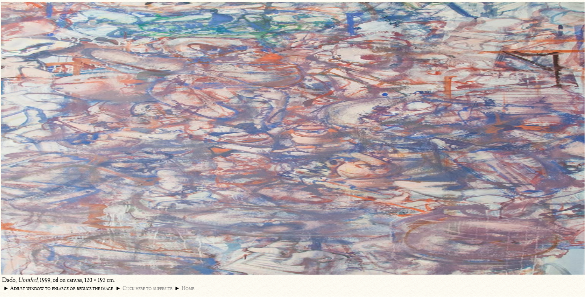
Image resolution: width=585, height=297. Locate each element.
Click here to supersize (147, 288)
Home (187, 288)
